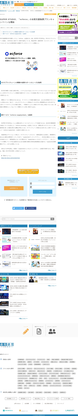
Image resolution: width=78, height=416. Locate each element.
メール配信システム (68, 371)
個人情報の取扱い (49, 403)
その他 (30, 364)
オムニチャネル (57, 383)
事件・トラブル (67, 7)
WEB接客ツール (33, 378)
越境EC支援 (20, 383)
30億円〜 (55, 392)
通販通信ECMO (3, 10)
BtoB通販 (72, 361)
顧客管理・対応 (21, 361)
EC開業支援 (20, 359)
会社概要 (27, 403)
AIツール (26, 388)
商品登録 (74, 368)
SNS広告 (45, 385)
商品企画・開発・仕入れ (67, 359)
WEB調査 (49, 383)
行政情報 (45, 7)
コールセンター (17, 27)
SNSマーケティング (44, 375)
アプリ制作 (67, 368)
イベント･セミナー (39, 4)
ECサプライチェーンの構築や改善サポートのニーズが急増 (19, 31)
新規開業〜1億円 (21, 392)
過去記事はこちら (39, 398)
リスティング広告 (43, 373)
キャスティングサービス (55, 385)
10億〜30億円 (47, 392)
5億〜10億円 (39, 392)
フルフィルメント (66, 380)
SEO (74, 373)
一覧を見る (74, 75)
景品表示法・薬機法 (67, 383)
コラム (40, 7)
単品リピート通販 (63, 361)
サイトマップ (60, 403)
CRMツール (31, 385)
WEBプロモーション (65, 373)
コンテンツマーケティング (24, 375)
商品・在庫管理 (55, 359)
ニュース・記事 (11, 10)
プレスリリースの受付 (53, 398)
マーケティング (58, 7)
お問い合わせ (17, 403)
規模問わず (62, 392)
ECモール (30, 7)
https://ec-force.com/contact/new (10, 158)
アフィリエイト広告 (54, 373)
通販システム (54, 361)
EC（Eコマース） (25, 27)
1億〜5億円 (31, 392)
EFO (46, 378)
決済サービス (32, 371)
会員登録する (14, 188)
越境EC (29, 361)
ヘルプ (68, 138)
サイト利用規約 (37, 403)
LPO (40, 378)
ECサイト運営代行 (22, 371)
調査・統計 (51, 7)
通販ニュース (6, 7)
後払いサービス (41, 371)
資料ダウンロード (29, 4)
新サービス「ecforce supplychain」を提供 (14, 33)
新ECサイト (3, 27)
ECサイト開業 (21, 368)
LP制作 (20, 385)
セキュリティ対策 (22, 364)
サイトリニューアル (31, 359)
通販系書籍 (74, 7)
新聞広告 (53, 375)
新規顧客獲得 (37, 364)
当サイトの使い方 (50, 5)
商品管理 (49, 371)
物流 (48, 359)
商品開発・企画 (21, 373)
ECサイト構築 (9, 27)
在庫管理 (57, 380)
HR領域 (20, 388)
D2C (25, 385)
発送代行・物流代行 (32, 373)
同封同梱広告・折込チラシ (63, 375)
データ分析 (36, 361)
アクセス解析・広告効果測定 (67, 378)
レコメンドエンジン (53, 378)
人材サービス (46, 364)
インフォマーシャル (22, 378)
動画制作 (41, 380)
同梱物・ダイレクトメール (30, 380)
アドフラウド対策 (67, 385)
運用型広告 (35, 375)
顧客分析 (20, 380)
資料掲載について (61, 5)
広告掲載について (11, 398)
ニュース (19, 4)
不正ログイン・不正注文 (39, 383)
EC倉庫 (39, 385)
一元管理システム (57, 371)
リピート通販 (50, 368)
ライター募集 (67, 398)
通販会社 (24, 7)
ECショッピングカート (39, 368)
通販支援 (35, 7)
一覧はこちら (22, 270)
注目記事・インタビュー (15, 7)
